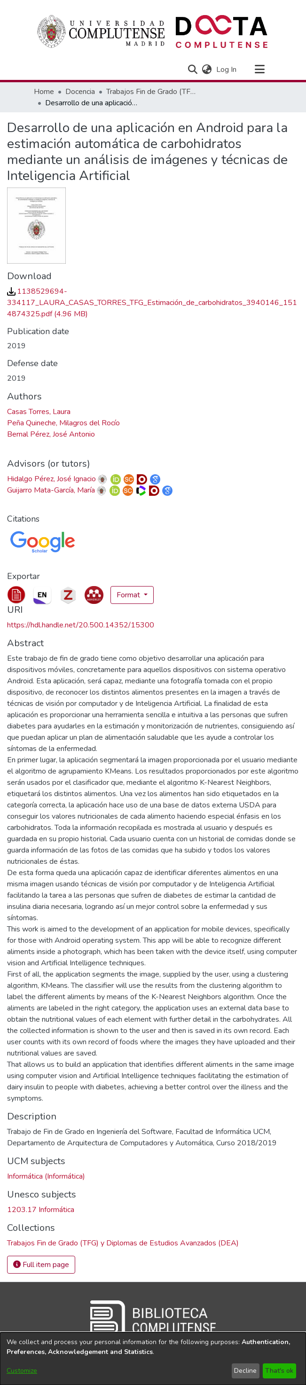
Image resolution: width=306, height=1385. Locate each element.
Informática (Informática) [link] (46, 1176)
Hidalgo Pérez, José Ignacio (51, 479)
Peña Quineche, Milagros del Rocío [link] (63, 423)
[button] (193, 69)
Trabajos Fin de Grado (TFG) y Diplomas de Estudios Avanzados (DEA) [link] (153, 91)
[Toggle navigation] (260, 69)
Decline (245, 1370)
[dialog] (153, 1358)
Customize (22, 1370)
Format (129, 595)
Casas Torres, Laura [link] (39, 412)
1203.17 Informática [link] (40, 1210)
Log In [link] (226, 69)
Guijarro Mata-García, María (51, 490)
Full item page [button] (41, 1265)
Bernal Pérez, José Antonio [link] (51, 434)
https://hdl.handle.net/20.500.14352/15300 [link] (80, 625)
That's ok (279, 1370)
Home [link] (44, 91)
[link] (152, 302)
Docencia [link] (80, 91)
